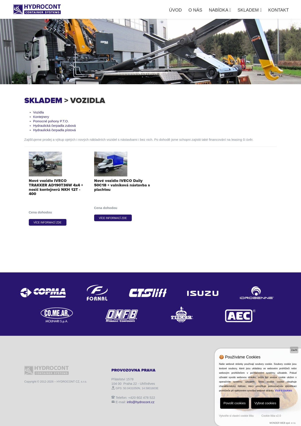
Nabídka (220, 10)
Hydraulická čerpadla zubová (54, 125)
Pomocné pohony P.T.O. (51, 121)
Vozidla (38, 112)
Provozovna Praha (133, 370)
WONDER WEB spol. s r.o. (283, 423)
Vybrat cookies (265, 403)
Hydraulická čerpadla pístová (54, 130)
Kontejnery (41, 117)
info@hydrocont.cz (140, 402)
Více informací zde (48, 222)
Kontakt (278, 10)
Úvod (175, 10)
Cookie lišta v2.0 (271, 415)
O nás (195, 10)
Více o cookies (283, 390)
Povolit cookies (234, 403)
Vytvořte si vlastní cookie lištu (236, 415)
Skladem (250, 10)
